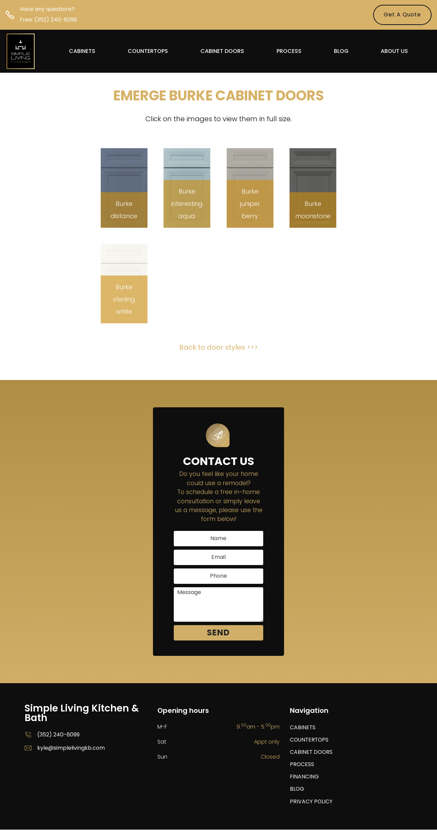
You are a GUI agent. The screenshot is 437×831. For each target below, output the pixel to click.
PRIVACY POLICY (311, 803)
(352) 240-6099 (55, 20)
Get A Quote (402, 14)
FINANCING (304, 777)
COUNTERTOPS (148, 52)
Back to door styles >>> (218, 347)
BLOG (341, 52)
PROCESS (289, 52)
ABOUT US (395, 52)
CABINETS (82, 52)
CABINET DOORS (222, 52)
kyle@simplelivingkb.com (71, 748)
